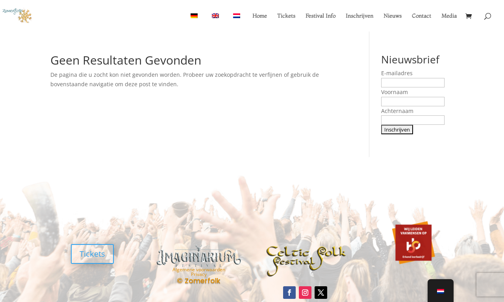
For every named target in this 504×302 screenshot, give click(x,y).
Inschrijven (359, 16)
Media (449, 16)
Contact (421, 16)
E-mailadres (397, 73)
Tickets (286, 16)
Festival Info (320, 16)
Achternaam (397, 111)
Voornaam (394, 92)
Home (259, 16)
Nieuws (393, 16)
